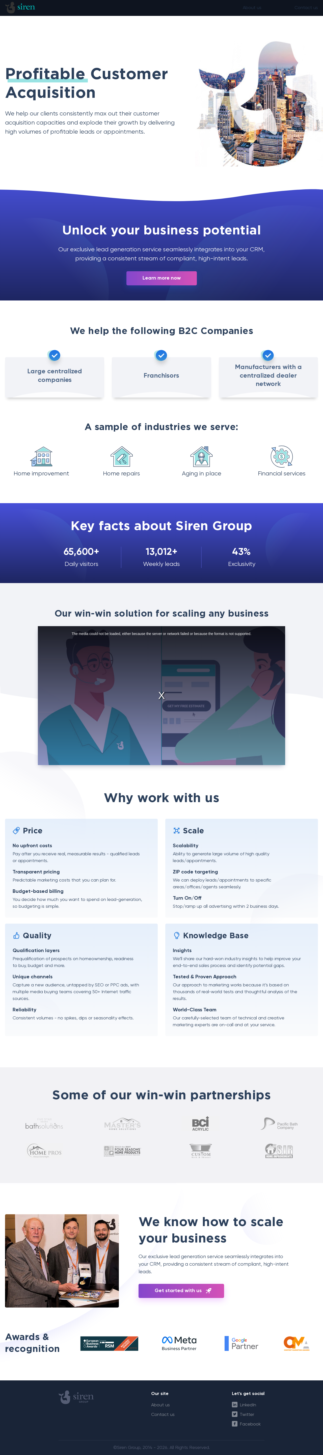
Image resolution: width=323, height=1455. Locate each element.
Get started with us (178, 1290)
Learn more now (162, 278)
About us (252, 10)
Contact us (306, 10)
